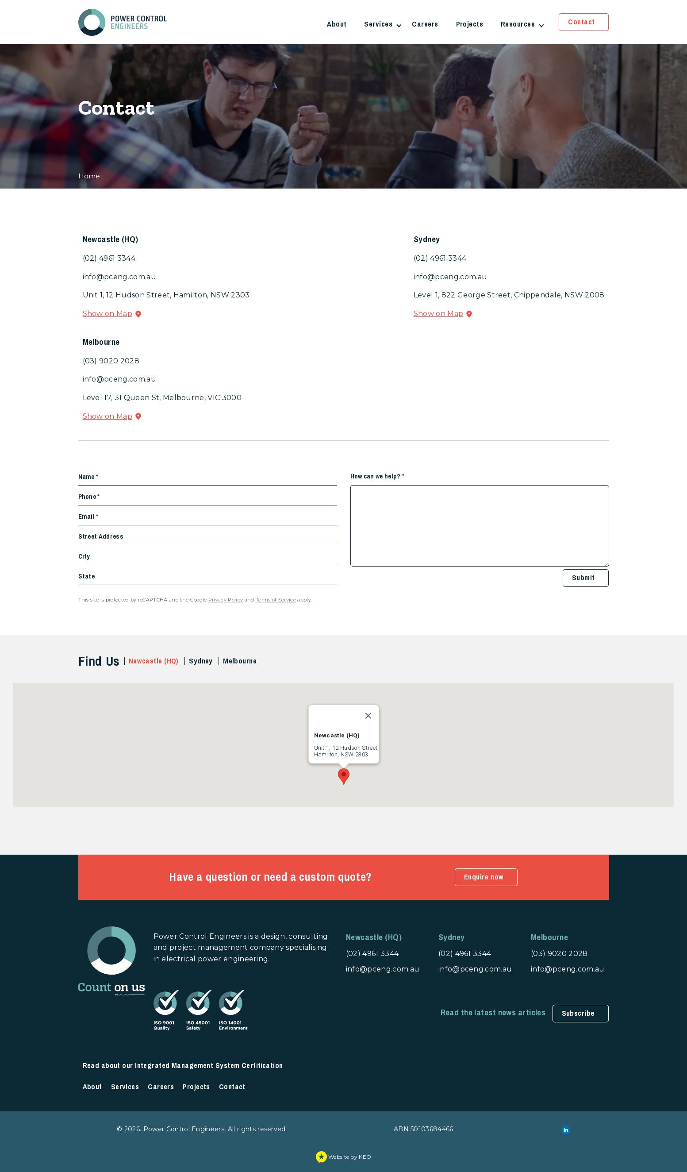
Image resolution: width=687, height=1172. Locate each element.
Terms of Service (276, 600)
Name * (88, 476)
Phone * (89, 496)
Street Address (100, 536)
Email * (88, 516)
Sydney (201, 661)
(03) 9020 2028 (111, 361)
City (84, 556)
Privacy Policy (225, 600)
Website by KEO (344, 1156)
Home (89, 176)
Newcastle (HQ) (154, 661)
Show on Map (108, 313)
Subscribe (578, 1013)
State (86, 576)
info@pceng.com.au (119, 277)
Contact (581, 22)
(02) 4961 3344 (109, 258)
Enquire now (484, 877)
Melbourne (240, 661)
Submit (583, 578)
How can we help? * (377, 476)
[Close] (368, 715)
